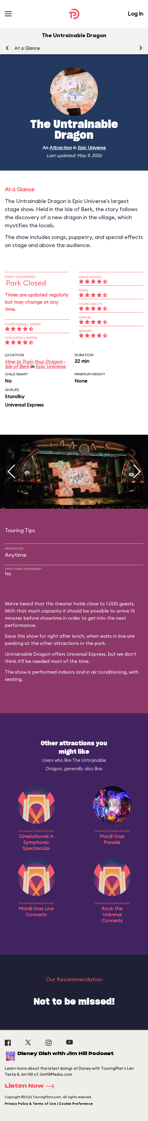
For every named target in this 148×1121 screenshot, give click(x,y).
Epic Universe (92, 148)
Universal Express (24, 405)
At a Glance (27, 48)
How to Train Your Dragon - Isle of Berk (35, 364)
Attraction (60, 148)
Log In (135, 13)
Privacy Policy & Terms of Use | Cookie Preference (49, 1104)
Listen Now (31, 1086)
